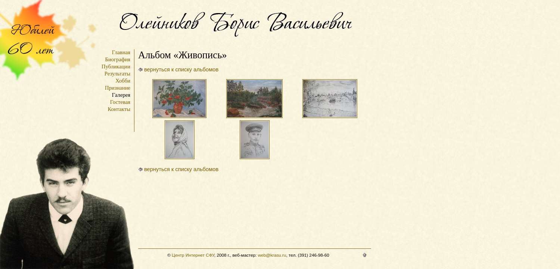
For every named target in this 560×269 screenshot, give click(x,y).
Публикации (116, 66)
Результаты (117, 74)
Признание (117, 88)
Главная (121, 52)
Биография (117, 59)
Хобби (122, 81)
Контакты (119, 109)
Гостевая (120, 102)
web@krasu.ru (272, 255)
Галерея (121, 95)
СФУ (210, 255)
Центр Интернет (188, 255)
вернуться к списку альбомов (181, 69)
